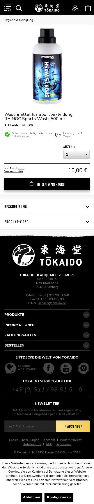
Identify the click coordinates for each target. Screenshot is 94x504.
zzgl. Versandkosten (14, 169)
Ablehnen (31, 497)
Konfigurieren (59, 497)
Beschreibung (15, 207)
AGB (49, 444)
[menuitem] (7, 7)
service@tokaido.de (52, 303)
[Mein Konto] (75, 8)
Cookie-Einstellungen (24, 440)
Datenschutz (32, 444)
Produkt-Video (16, 222)
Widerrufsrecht (71, 440)
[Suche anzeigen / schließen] (19, 8)
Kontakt (49, 440)
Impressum (64, 444)
